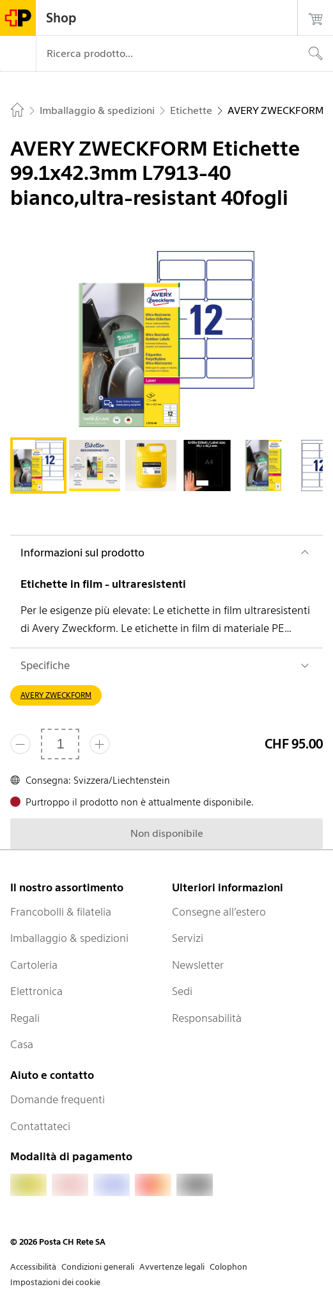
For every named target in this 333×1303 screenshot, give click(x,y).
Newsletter (198, 965)
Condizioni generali (97, 1267)
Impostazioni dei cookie (55, 1282)
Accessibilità (33, 1267)
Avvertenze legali (172, 1267)
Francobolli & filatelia (60, 911)
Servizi (187, 938)
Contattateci (40, 1126)
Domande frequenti (57, 1099)
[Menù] (18, 54)
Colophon (228, 1267)
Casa (21, 1044)
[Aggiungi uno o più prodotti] (99, 744)
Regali (25, 1018)
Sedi (182, 991)
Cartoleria (34, 965)
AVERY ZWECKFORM (55, 695)
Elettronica (36, 991)
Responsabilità (207, 1018)
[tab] (38, 465)
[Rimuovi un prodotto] (20, 744)
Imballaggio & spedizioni (69, 938)
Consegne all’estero (219, 911)
